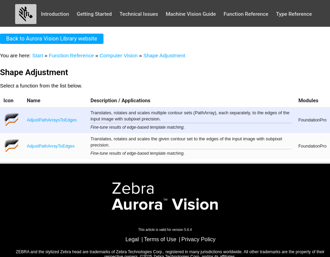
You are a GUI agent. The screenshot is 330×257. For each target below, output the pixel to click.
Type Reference (294, 14)
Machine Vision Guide (191, 14)
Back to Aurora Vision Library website (51, 38)
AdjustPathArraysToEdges (52, 120)
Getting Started (94, 14)
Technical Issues (139, 14)
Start (37, 55)
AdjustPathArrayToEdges (51, 146)
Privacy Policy (199, 239)
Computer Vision (119, 55)
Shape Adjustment (164, 55)
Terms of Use (160, 239)
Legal (132, 239)
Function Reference (245, 14)
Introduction (55, 14)
